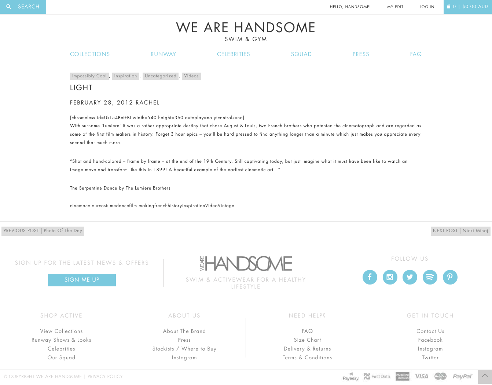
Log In (427, 7)
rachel (148, 103)
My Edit (395, 7)
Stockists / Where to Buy (185, 349)
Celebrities (233, 54)
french (161, 206)
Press (361, 54)
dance (122, 206)
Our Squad (62, 357)
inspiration (193, 206)
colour (92, 206)
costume (107, 206)
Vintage (226, 206)
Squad (301, 54)
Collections (90, 54)
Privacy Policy (105, 377)
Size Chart (307, 340)
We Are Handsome (246, 32)
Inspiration (125, 76)
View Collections (61, 331)
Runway (163, 54)
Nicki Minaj (460, 231)
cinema (77, 206)
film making (142, 206)
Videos (191, 76)
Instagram (184, 357)
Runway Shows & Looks (61, 340)
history (175, 206)
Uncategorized (160, 76)
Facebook (430, 340)
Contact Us (430, 331)
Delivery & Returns (307, 349)
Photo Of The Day (43, 231)
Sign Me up (82, 280)
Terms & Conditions (307, 357)
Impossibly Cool (89, 76)
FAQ (416, 54)
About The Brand (184, 331)
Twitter (430, 357)
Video (211, 206)
